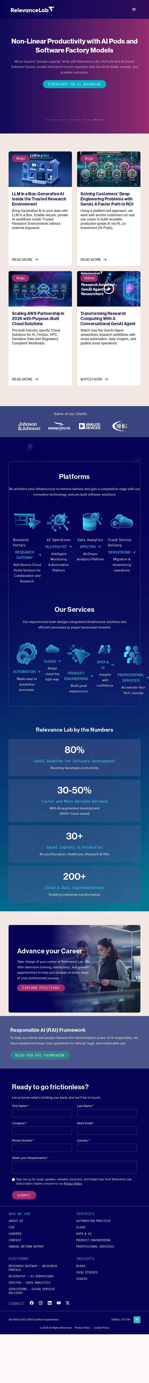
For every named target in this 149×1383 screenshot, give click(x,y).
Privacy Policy (73, 1183)
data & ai (84, 1233)
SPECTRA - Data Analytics (30, 1282)
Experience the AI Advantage (74, 84)
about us (16, 1220)
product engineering (93, 1239)
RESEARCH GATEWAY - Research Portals (33, 1267)
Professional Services (95, 1246)
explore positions (41, 988)
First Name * (20, 1106)
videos (81, 1278)
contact (15, 1239)
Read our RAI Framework (40, 1055)
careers (15, 1233)
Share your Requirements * (30, 1158)
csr (11, 1227)
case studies (87, 1272)
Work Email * (85, 1123)
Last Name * (85, 1106)
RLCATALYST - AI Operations (31, 1276)
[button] (134, 9)
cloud (80, 1227)
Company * (19, 1123)
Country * (83, 1140)
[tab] (50, 117)
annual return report (26, 1246)
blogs (80, 1265)
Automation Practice (93, 1220)
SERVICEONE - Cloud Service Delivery (32, 1290)
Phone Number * (23, 1140)
